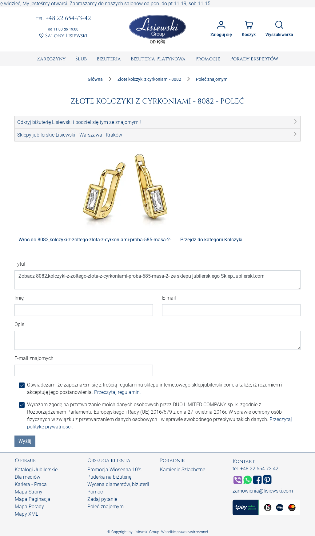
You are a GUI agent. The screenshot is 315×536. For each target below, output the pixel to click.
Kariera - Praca (31, 484)
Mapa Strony (28, 492)
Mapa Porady (29, 506)
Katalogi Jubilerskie (36, 470)
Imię (19, 298)
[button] (157, 122)
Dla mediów (27, 477)
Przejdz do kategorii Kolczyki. (212, 240)
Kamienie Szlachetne (182, 470)
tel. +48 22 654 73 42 (255, 469)
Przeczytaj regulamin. (117, 392)
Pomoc (95, 492)
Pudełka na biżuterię (109, 477)
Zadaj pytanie (102, 499)
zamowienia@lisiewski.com (263, 491)
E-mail (169, 298)
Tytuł (19, 264)
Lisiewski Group (146, 532)
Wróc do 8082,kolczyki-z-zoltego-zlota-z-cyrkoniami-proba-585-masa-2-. (95, 240)
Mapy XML (26, 514)
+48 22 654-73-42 (63, 18)
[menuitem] (51, 58)
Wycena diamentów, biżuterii (118, 484)
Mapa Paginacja (32, 499)
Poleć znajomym (105, 506)
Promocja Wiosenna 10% (114, 470)
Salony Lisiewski (63, 36)
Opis (19, 324)
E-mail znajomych (34, 358)
